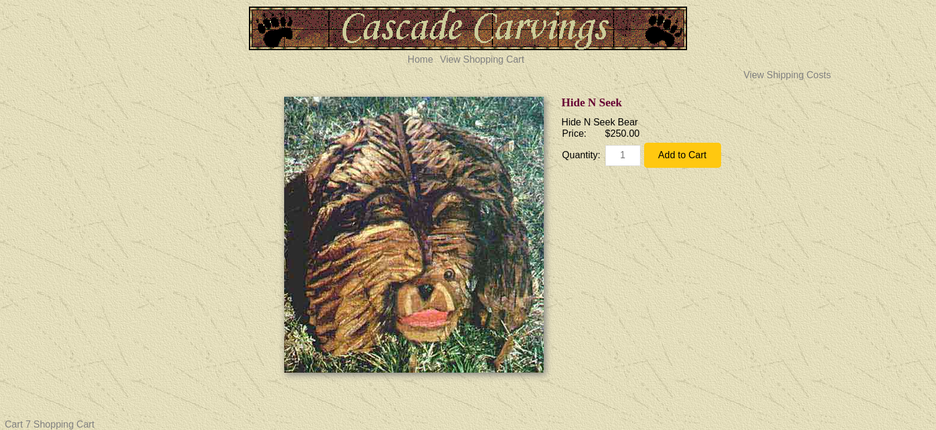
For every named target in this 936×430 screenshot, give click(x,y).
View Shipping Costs (786, 75)
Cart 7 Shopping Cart (49, 424)
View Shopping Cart (482, 59)
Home (420, 59)
